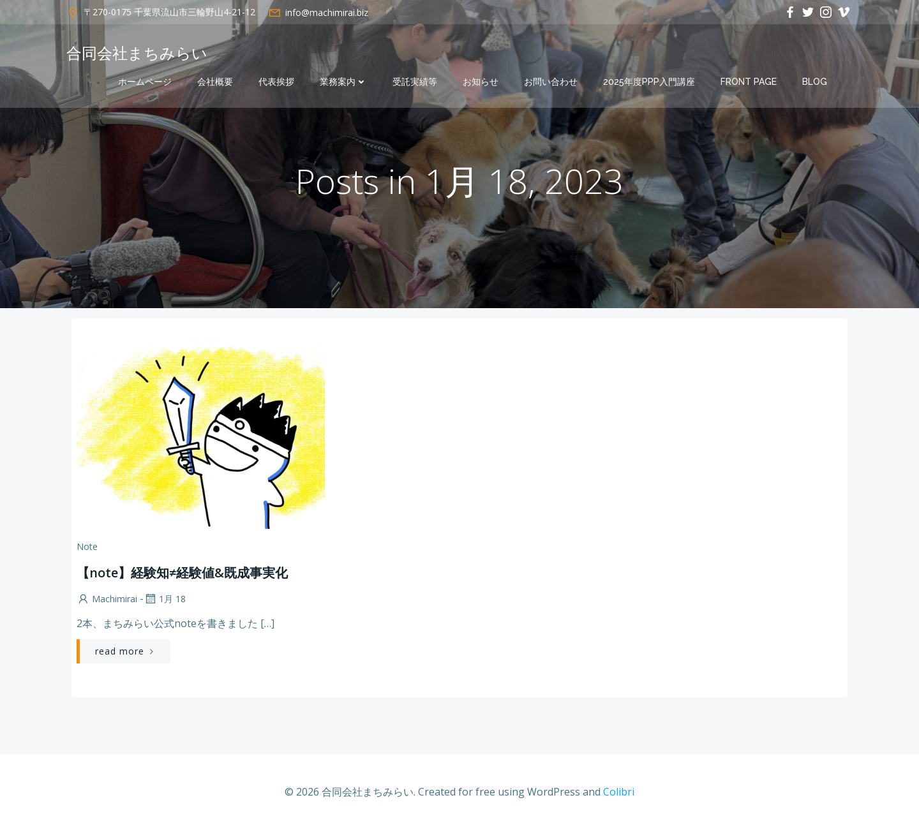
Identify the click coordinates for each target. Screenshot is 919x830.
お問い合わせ (551, 82)
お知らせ (480, 82)
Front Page (749, 82)
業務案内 (343, 82)
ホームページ (145, 82)
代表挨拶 (276, 82)
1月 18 (165, 599)
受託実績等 (414, 82)
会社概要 (215, 82)
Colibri (618, 792)
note (87, 546)
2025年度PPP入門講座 (649, 82)
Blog (814, 82)
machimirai (107, 599)
